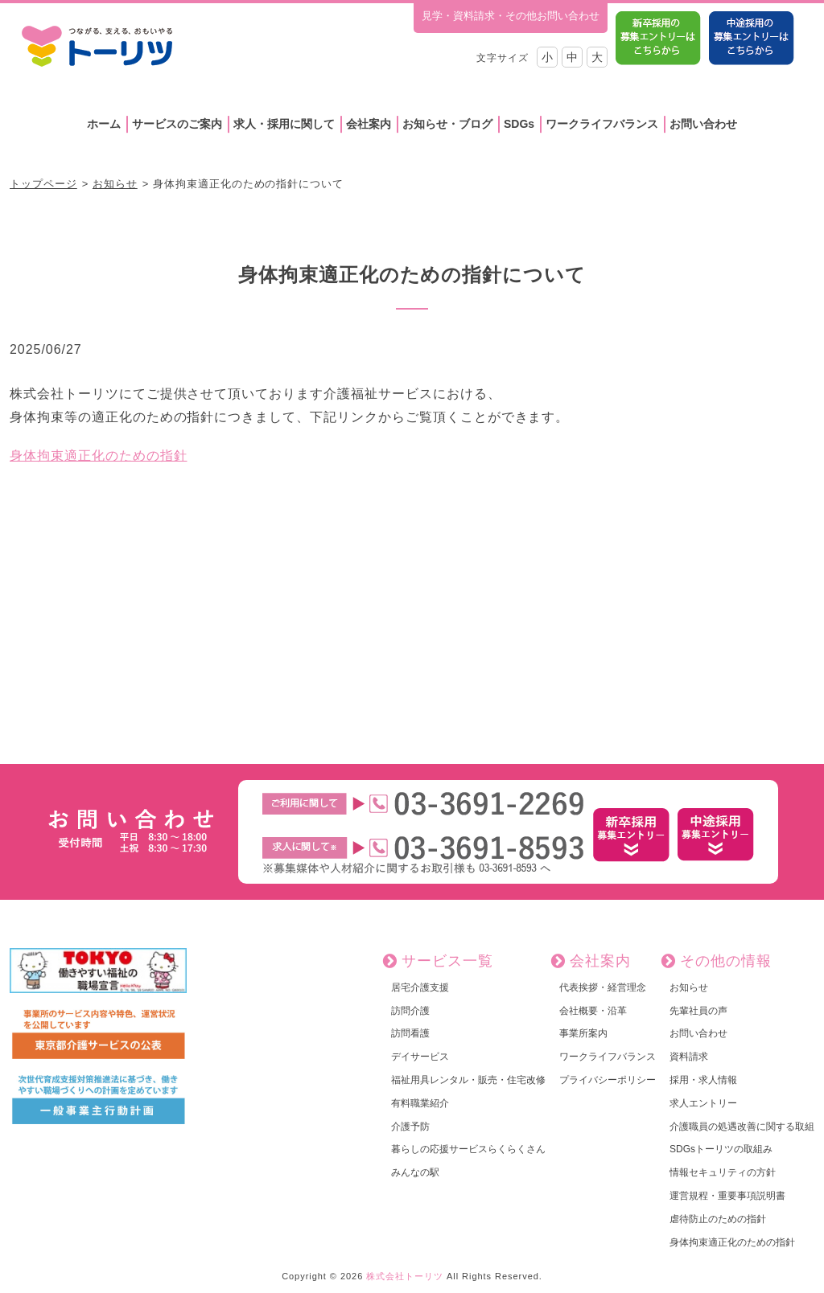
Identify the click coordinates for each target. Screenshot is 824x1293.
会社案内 (368, 123)
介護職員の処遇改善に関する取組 (742, 1126)
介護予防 (410, 1126)
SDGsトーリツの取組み (721, 1149)
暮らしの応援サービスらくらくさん (468, 1149)
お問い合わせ (703, 123)
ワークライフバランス (602, 123)
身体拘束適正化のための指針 (98, 455)
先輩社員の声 (698, 1010)
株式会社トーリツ (404, 1276)
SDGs (519, 123)
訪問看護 (410, 1033)
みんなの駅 (415, 1172)
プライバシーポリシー (607, 1080)
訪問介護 (410, 1010)
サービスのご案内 (177, 123)
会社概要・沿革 (593, 1010)
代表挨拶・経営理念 (602, 987)
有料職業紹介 (420, 1103)
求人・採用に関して (284, 123)
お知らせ (115, 184)
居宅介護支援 (420, 987)
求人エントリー (703, 1103)
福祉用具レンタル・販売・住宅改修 (468, 1080)
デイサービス (420, 1056)
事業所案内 (583, 1033)
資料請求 (689, 1056)
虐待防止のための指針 (718, 1219)
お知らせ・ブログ (447, 123)
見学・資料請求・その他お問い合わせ (510, 16)
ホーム (104, 123)
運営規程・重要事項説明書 (727, 1195)
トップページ (43, 184)
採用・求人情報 (703, 1080)
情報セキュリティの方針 (723, 1172)
